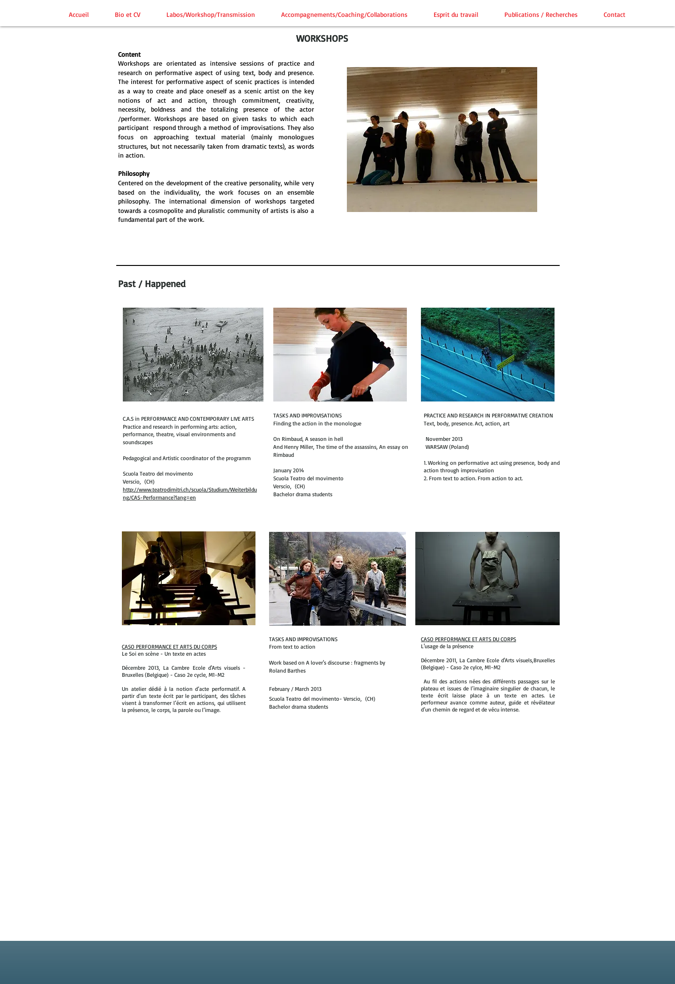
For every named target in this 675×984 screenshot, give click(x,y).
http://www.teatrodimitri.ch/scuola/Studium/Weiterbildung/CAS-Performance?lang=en (190, 493)
